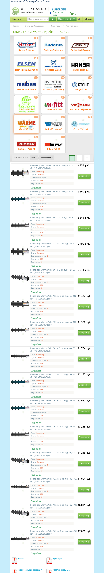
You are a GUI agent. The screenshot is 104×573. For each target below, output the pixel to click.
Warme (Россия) (72, 26)
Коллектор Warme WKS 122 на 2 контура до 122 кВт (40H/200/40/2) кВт (71, 236)
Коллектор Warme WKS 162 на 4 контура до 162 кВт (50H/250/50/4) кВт (32, 399)
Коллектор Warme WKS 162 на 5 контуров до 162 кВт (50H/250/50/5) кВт (71, 439)
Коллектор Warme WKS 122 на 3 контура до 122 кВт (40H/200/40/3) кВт (32, 358)
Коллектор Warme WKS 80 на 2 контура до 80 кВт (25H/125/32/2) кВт (32, 195)
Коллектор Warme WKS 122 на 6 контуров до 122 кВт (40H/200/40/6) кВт (32, 439)
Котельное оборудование (35, 26)
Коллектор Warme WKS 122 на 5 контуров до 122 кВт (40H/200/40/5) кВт (71, 399)
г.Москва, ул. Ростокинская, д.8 (26, 549)
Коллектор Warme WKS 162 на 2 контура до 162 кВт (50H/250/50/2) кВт (71, 277)
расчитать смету (67, 19)
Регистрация (58, 12)
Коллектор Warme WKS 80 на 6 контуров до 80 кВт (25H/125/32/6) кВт (71, 317)
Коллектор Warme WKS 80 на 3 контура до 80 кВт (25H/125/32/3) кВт (71, 195)
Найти (53, 19)
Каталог (16, 26)
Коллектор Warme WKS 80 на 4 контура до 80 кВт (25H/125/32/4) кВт (32, 236)
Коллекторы (55, 26)
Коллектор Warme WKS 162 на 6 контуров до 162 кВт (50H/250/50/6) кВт (32, 480)
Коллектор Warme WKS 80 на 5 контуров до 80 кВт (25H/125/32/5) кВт (32, 277)
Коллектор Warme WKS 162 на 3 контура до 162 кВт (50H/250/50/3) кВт (71, 358)
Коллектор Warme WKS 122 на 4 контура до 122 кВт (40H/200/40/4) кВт (32, 317)
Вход (55, 15)
